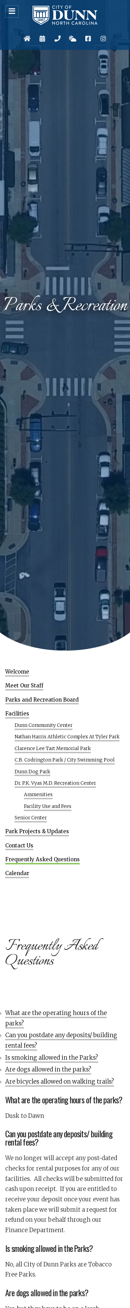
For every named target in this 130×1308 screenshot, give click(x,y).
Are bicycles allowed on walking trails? (59, 1081)
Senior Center (31, 818)
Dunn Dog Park (32, 772)
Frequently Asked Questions (42, 859)
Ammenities (38, 795)
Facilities (17, 714)
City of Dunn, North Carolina (65, 15)
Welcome (17, 672)
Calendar (17, 873)
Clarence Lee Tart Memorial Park (53, 748)
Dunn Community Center (43, 725)
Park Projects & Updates (37, 831)
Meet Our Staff (24, 686)
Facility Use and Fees (47, 806)
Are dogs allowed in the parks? (48, 1069)
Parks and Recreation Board (42, 700)
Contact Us (19, 846)
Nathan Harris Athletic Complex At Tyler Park (67, 737)
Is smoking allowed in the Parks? (51, 1057)
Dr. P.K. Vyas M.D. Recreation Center (55, 783)
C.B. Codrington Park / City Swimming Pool (65, 760)
